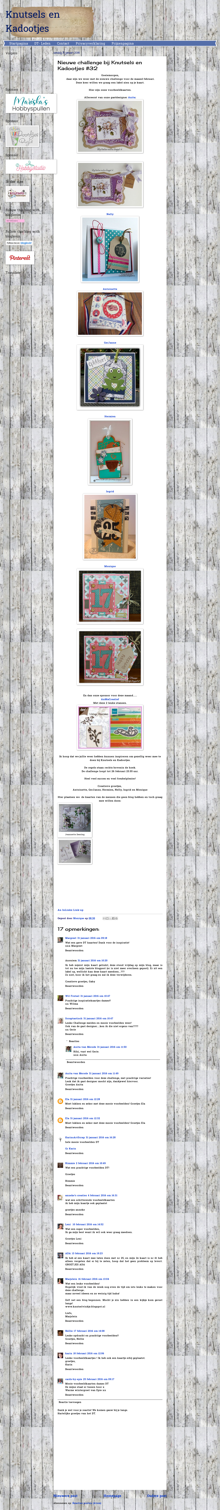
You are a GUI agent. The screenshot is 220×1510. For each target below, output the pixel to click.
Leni (68, 1224)
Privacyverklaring (90, 43)
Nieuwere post (65, 1496)
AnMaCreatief (110, 699)
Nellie (69, 1331)
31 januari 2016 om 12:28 (85, 1099)
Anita (131, 98)
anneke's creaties (76, 1195)
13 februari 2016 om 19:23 (87, 1253)
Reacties (74, 1041)
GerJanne (110, 343)
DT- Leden (42, 43)
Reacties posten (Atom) (86, 1503)
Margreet (70, 938)
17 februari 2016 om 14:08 (89, 1331)
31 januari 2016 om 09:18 (92, 938)
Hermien (110, 417)
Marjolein (71, 1279)
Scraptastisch (73, 1018)
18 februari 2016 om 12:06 (88, 1353)
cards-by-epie (73, 1379)
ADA (68, 1253)
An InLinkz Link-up (70, 910)
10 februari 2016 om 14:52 (88, 1224)
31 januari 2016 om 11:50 (112, 1047)
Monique (110, 566)
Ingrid (110, 492)
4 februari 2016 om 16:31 (102, 1195)
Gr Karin (70, 1149)
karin (68, 1353)
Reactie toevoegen (70, 1402)
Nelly (110, 214)
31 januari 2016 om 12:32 (85, 1118)
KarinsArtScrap (75, 1137)
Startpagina (18, 43)
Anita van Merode (84, 1047)
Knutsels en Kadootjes (33, 22)
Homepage (112, 1496)
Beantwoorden (74, 950)
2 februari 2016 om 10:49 (91, 1163)
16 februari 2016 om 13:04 (93, 1279)
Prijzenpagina (123, 43)
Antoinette (110, 289)
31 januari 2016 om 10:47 (95, 996)
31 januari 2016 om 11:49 (103, 1073)
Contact (63, 43)
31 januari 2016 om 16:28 (101, 1137)
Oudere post (157, 1496)
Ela (67, 1099)
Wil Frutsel (72, 996)
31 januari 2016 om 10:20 (92, 960)
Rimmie (70, 1163)
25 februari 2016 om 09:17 (98, 1379)
